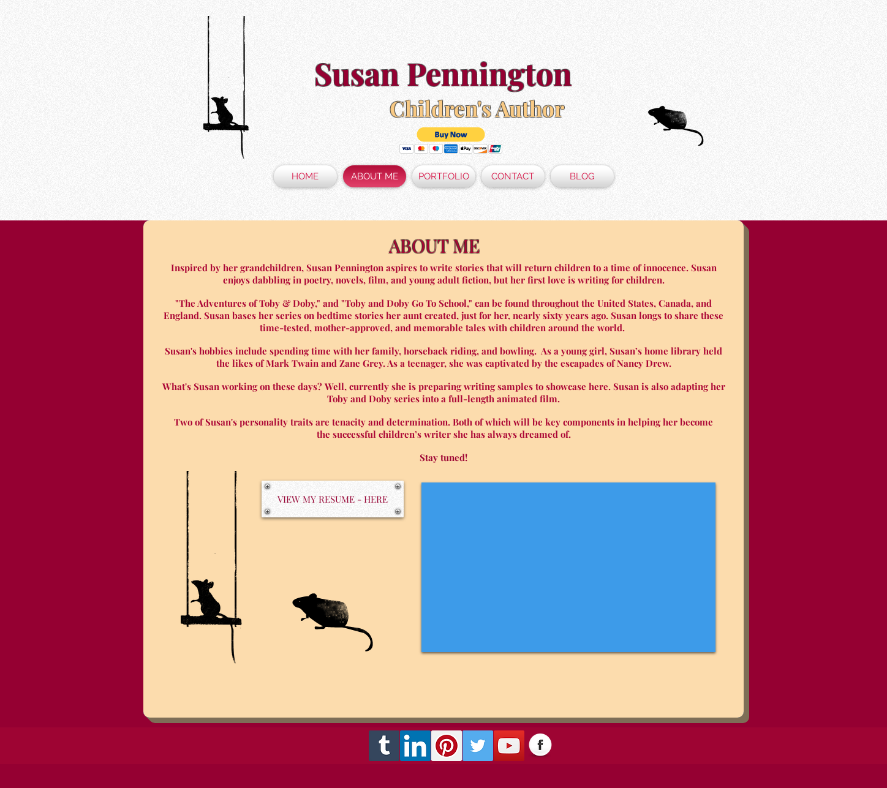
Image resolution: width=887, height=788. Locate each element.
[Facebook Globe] (540, 745)
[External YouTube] (568, 567)
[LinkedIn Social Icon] (415, 745)
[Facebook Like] (657, 746)
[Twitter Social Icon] (477, 745)
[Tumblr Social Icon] (384, 745)
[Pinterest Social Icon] (446, 745)
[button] (451, 140)
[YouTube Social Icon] (509, 745)
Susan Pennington (443, 73)
